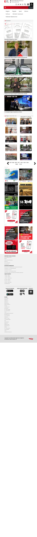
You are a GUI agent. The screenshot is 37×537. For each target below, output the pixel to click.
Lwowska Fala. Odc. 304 (7, 269)
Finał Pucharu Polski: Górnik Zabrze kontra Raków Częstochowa (13, 272)
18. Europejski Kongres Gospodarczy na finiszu (13, 111)
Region (8, 11)
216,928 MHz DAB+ (7, 283)
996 (8, 162)
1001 (18, 162)
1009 (16, 164)
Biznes (26, 11)
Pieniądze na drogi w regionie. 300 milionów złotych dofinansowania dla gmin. (26, 120)
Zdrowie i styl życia (18, 14)
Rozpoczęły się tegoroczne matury (10, 39)
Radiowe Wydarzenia (11, 16)
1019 (20, 164)
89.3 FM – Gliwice (7, 275)
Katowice (13, 96)
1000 (15, 162)
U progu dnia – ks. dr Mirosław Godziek (10, 271)
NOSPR (5, 258)
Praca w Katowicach (7, 262)
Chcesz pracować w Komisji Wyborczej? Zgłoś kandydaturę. (11, 148)
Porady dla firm (6, 264)
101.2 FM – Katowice (7, 279)
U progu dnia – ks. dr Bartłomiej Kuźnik (10, 268)
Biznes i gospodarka (8, 60)
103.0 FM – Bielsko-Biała (7, 282)
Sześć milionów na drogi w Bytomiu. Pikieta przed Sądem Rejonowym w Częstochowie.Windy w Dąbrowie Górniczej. (11, 127)
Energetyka (12, 60)
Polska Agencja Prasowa (7, 257)
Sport (20, 11)
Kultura (8, 14)
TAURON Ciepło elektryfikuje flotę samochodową (13, 75)
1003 (24, 162)
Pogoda (14, 11)
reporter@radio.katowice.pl (17, 0)
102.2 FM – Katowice (7, 280)
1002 (21, 162)
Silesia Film (6, 261)
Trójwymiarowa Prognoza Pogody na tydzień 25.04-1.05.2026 (15, 93)
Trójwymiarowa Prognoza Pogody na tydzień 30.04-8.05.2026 (15, 57)
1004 (27, 162)
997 (11, 162)
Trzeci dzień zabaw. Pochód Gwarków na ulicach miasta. (11, 157)
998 (13, 162)
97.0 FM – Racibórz (7, 276)
